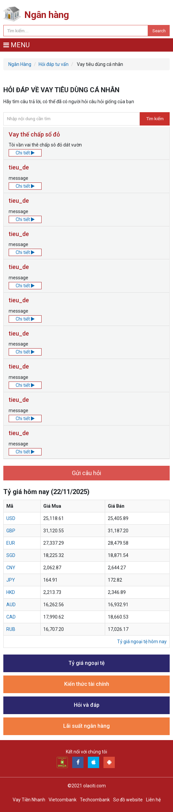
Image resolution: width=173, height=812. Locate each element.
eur (10, 543)
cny (10, 567)
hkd (10, 592)
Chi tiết (25, 152)
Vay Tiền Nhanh (29, 799)
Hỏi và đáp (86, 705)
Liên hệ (153, 799)
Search (159, 30)
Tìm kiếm (155, 118)
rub (10, 629)
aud (11, 604)
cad (11, 617)
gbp (10, 530)
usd (10, 518)
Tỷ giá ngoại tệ (87, 663)
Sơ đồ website (128, 799)
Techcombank (95, 799)
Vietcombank (63, 799)
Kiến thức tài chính (86, 684)
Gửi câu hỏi (86, 472)
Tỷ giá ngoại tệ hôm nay (142, 641)
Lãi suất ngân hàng (86, 726)
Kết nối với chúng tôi (86, 751)
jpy (10, 580)
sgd (10, 555)
